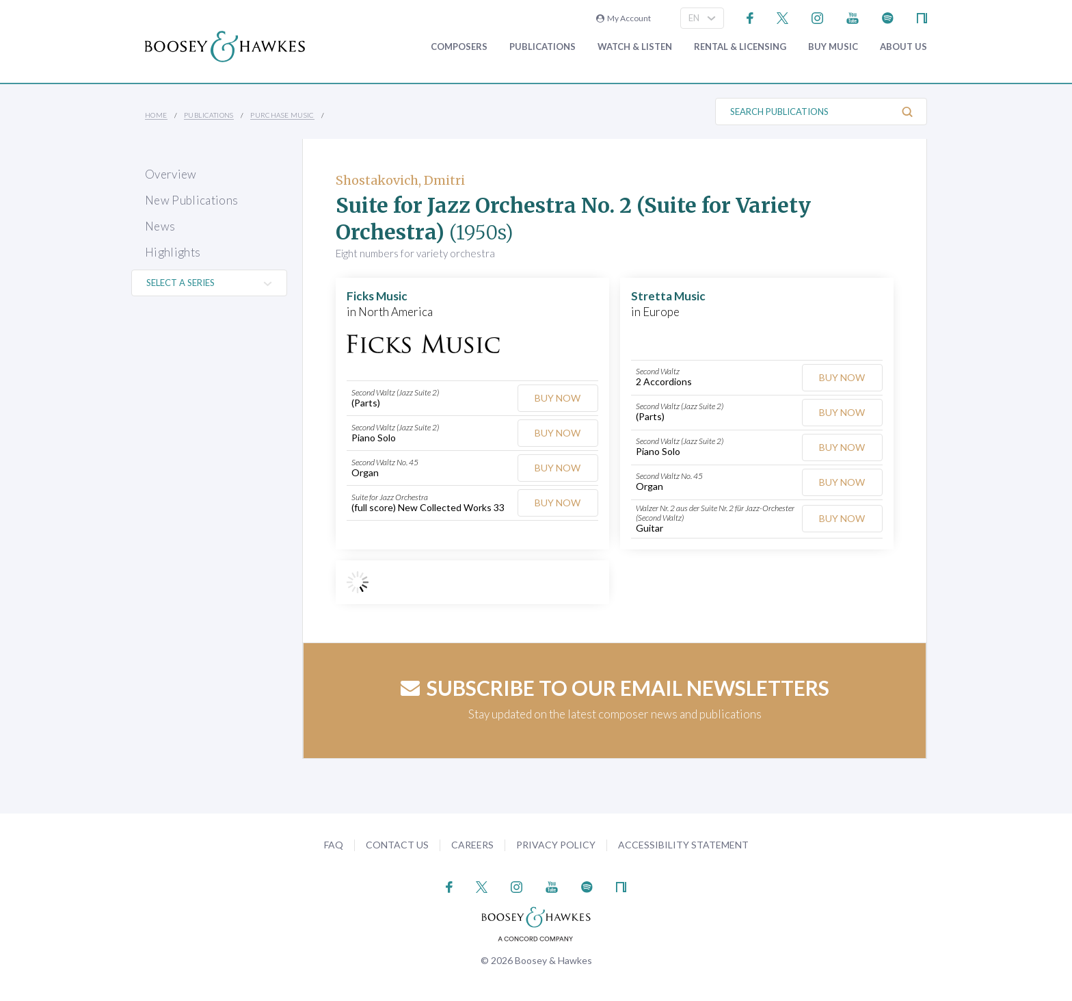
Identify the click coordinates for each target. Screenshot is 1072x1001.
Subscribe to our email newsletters (615, 687)
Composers (459, 47)
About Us (903, 47)
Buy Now (557, 398)
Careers (472, 844)
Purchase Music (282, 115)
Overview (171, 174)
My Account (623, 18)
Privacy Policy (555, 844)
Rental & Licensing (740, 47)
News (160, 226)
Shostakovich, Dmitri (400, 180)
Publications (542, 47)
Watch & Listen (635, 47)
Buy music (833, 47)
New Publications (191, 200)
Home (156, 115)
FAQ (333, 844)
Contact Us (397, 844)
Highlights (172, 252)
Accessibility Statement (683, 844)
